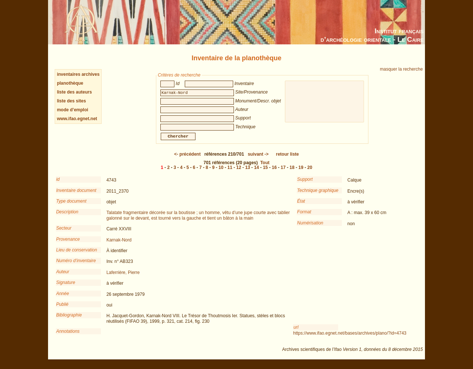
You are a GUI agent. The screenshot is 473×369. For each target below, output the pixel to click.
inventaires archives (78, 74)
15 (265, 172)
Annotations (67, 336)
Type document (71, 206)
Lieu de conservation (76, 255)
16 (274, 172)
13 (247, 172)
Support (305, 184)
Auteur (62, 277)
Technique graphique (317, 195)
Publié (62, 309)
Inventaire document (76, 195)
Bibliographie (69, 320)
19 (301, 172)
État (301, 206)
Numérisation (310, 228)
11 (229, 172)
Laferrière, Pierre (123, 277)
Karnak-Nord (119, 245)
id (57, 184)
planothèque (70, 83)
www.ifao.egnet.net (77, 118)
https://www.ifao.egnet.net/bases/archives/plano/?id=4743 (349, 338)
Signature (65, 287)
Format (304, 217)
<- (187, 159)
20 (309, 172)
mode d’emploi (72, 109)
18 (292, 172)
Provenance (68, 244)
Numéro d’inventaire (76, 265)
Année (62, 298)
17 (283, 172)
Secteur (63, 233)
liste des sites (71, 101)
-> (258, 159)
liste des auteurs (74, 92)
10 (220, 172)
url (295, 332)
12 (238, 172)
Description (67, 217)
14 (256, 172)
